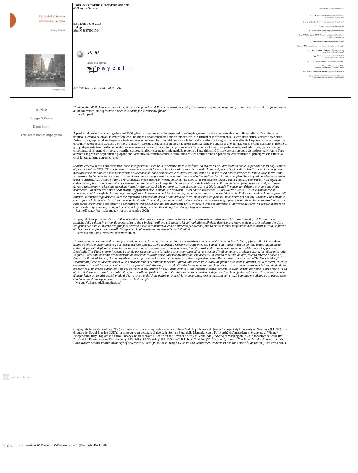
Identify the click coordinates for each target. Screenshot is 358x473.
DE (87, 87)
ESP (111, 87)
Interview (107, 232)
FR (94, 87)
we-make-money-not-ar (111, 210)
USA (102, 87)
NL (119, 87)
